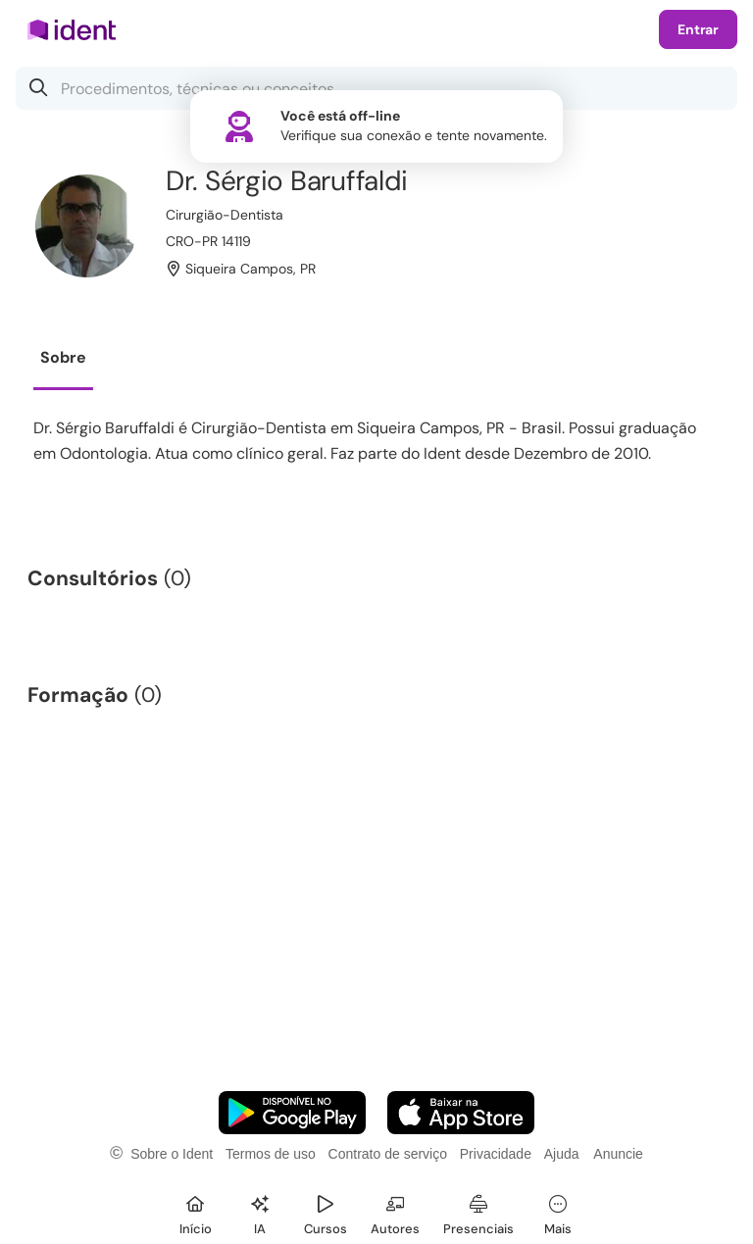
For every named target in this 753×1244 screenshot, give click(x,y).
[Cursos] (325, 1212)
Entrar (698, 29)
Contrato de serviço (387, 1154)
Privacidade (495, 1154)
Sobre (63, 357)
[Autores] (395, 1212)
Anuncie (618, 1154)
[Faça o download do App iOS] (460, 1112)
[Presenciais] (478, 1212)
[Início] (195, 1212)
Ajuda (561, 1154)
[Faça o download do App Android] (292, 1112)
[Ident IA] (259, 1212)
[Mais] (557, 1212)
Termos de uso (271, 1154)
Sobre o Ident (171, 1154)
